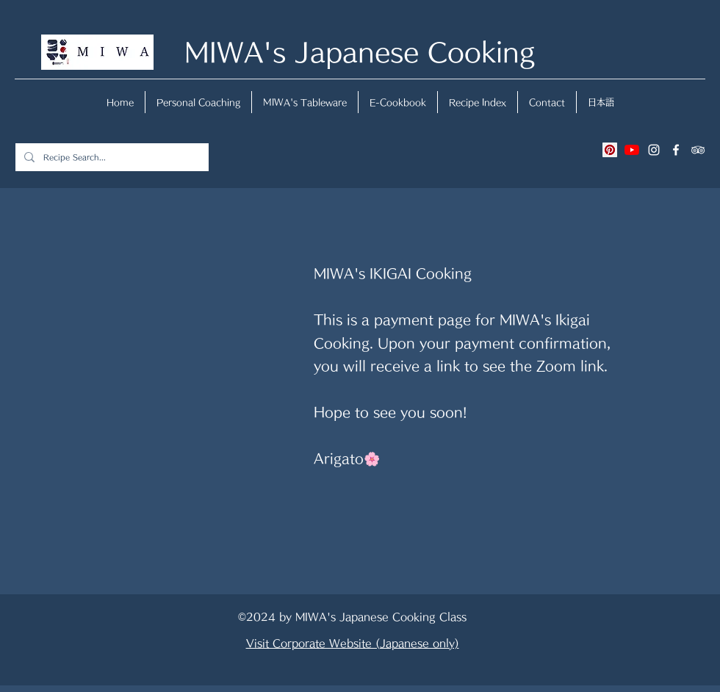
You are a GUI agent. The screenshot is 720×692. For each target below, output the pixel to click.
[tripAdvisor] (698, 150)
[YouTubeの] (631, 150)
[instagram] (654, 150)
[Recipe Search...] (110, 157)
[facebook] (676, 150)
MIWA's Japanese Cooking (360, 52)
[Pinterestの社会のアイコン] (609, 150)
